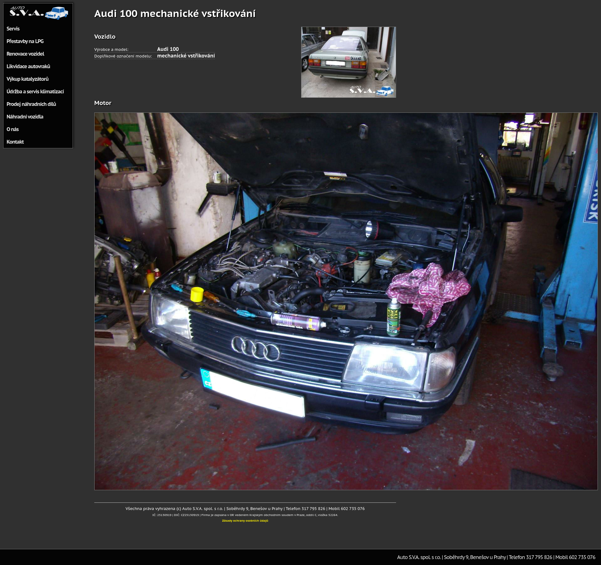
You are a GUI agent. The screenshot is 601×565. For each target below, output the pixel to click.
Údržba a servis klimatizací (35, 91)
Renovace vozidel (25, 54)
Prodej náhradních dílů (31, 104)
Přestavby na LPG (25, 41)
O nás (13, 129)
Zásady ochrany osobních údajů (245, 520)
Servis (13, 28)
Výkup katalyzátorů (27, 79)
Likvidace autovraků (28, 66)
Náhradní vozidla (25, 116)
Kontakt (15, 142)
